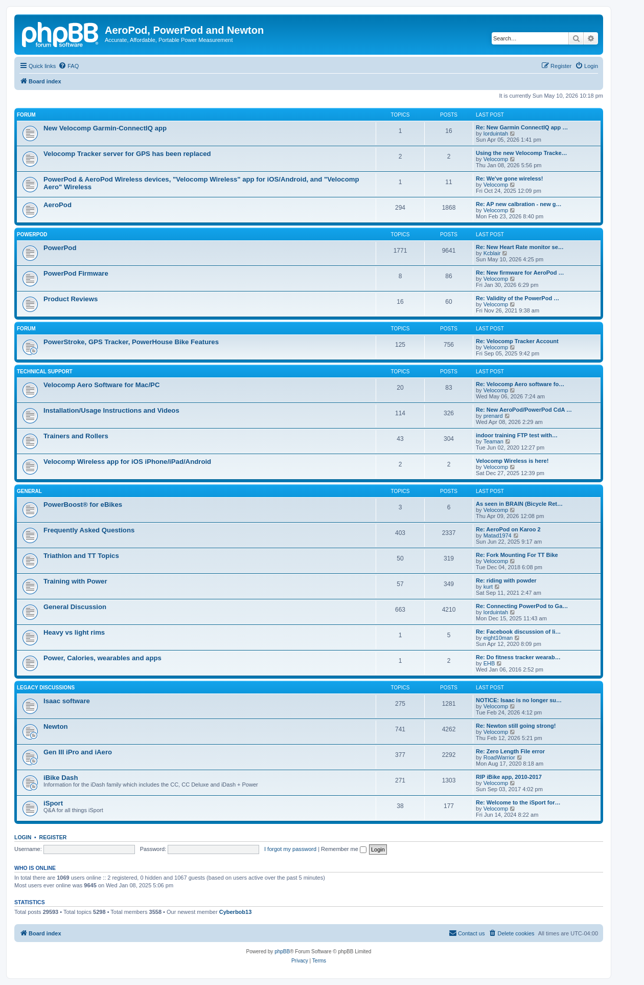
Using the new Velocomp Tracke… (521, 153)
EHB (489, 663)
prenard (493, 416)
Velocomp (496, 159)
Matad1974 (498, 535)
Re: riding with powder (506, 580)
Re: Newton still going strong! (516, 726)
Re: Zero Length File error (510, 751)
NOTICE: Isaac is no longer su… (519, 700)
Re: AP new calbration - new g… (518, 204)
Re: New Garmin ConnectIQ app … (522, 127)
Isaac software (66, 701)
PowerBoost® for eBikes (82, 504)
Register (53, 837)
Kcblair (492, 253)
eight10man (498, 638)
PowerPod (32, 234)
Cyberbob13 (235, 912)
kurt (488, 587)
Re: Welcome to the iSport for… (518, 802)
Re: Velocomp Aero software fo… (520, 384)
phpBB (282, 951)
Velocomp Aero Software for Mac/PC (101, 385)
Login (22, 837)
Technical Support (45, 371)
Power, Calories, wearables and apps (102, 658)
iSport (53, 803)
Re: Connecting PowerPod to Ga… (522, 606)
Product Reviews (70, 299)
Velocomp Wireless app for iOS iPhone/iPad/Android (127, 461)
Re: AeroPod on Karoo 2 (508, 529)
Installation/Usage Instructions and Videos (111, 410)
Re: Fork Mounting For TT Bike (517, 555)
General (29, 491)
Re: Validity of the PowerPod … (517, 298)
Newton (55, 726)
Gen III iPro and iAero (77, 752)
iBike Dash (60, 777)
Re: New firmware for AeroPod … (520, 273)
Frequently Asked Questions (88, 530)
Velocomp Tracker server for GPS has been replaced (127, 154)
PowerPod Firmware (75, 273)
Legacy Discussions (46, 687)
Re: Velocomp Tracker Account (517, 341)
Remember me (343, 849)
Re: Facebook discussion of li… (518, 632)
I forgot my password (290, 849)
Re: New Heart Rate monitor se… (520, 247)
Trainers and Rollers (75, 436)
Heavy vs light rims (74, 632)
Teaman (493, 441)
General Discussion (74, 607)
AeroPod (57, 205)
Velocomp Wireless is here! (512, 461)
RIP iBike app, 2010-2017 (509, 777)
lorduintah (496, 133)
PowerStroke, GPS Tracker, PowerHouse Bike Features (131, 342)
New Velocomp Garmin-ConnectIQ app (105, 128)
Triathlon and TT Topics (81, 555)
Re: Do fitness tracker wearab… (518, 657)
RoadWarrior (499, 757)
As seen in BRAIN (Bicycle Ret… (519, 504)
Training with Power (75, 581)
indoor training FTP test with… (517, 435)
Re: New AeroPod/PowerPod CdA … (524, 410)
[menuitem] (68, 66)
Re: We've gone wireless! (509, 178)
